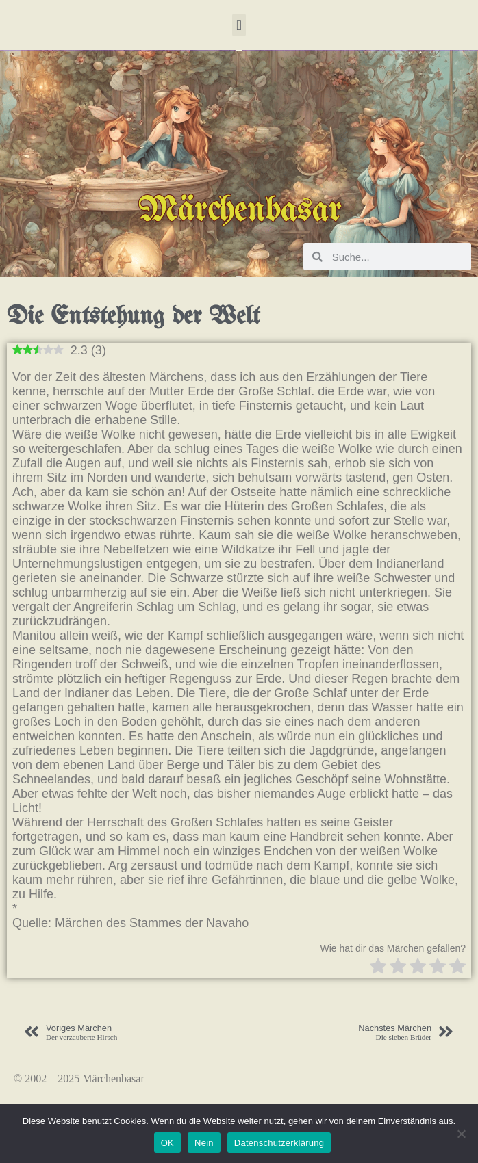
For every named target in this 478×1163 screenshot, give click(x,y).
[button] (238, 25)
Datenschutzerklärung (279, 1143)
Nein (204, 1143)
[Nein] (461, 1133)
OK (167, 1143)
